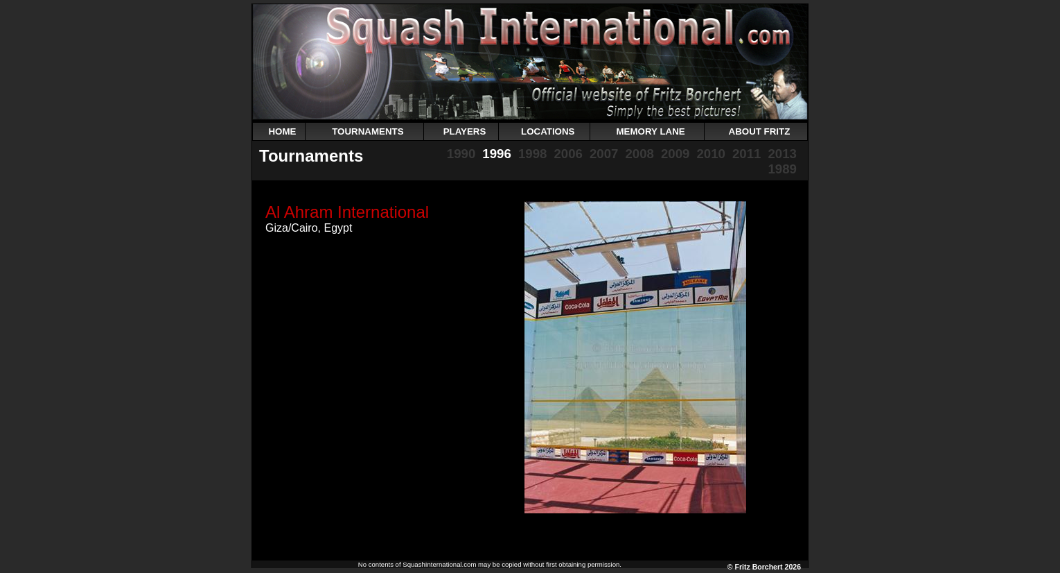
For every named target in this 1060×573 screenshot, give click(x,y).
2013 (782, 153)
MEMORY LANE (650, 131)
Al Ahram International (347, 212)
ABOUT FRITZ (759, 131)
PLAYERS (464, 131)
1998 (532, 153)
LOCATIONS (548, 131)
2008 (639, 153)
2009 (675, 153)
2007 (604, 153)
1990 (461, 153)
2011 (746, 153)
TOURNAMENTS (367, 131)
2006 (568, 153)
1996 (496, 153)
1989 (782, 169)
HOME (282, 131)
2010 (710, 153)
